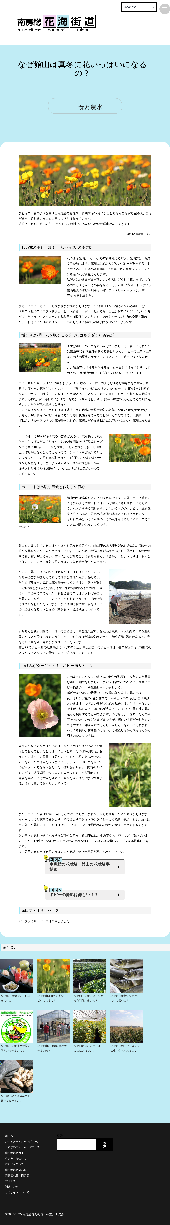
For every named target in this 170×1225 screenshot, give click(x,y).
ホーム (9, 1130)
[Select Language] (139, 7)
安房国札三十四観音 (17, 1170)
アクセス (10, 1176)
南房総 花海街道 (56, 23)
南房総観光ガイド (15, 1147)
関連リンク (11, 1181)
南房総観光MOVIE (15, 1164)
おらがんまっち (14, 1159)
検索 (60, 1130)
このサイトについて (17, 1187)
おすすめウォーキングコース (22, 1142)
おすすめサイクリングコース (22, 1136)
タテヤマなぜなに (15, 1153)
